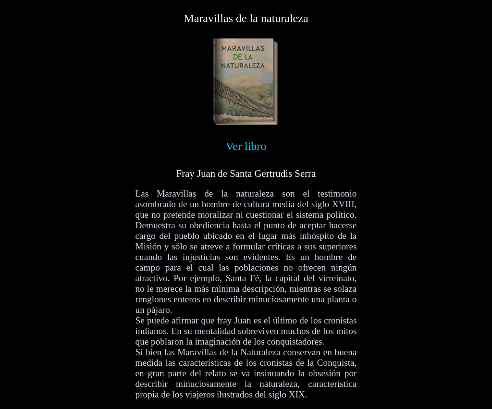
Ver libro (246, 146)
